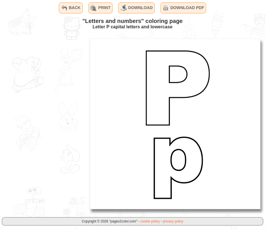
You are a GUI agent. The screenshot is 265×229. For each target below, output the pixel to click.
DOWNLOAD (136, 8)
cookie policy (150, 221)
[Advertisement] (42, 124)
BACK (71, 8)
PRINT (100, 8)
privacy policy (173, 221)
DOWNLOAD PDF (183, 8)
